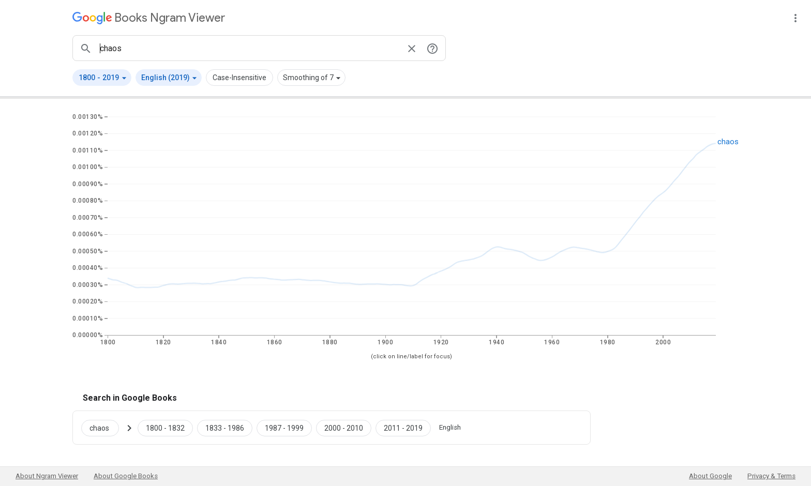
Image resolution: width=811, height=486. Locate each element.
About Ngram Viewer (47, 476)
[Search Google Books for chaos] (104, 427)
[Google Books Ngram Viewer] (148, 18)
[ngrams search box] (249, 48)
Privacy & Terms (771, 476)
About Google (710, 476)
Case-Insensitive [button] (239, 77)
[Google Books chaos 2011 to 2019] (403, 427)
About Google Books (126, 476)
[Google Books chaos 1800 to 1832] (165, 427)
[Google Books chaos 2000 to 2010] (343, 427)
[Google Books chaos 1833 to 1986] (224, 427)
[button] (101, 77)
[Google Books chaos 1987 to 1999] (284, 427)
